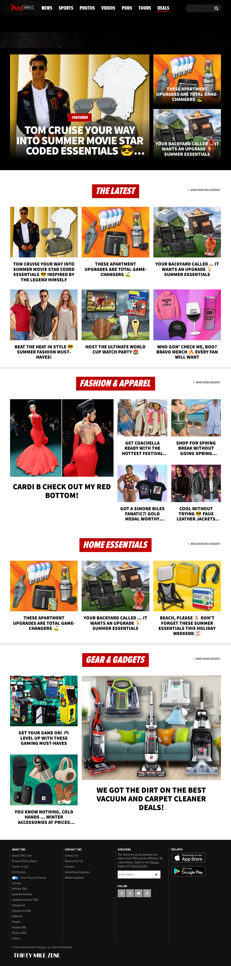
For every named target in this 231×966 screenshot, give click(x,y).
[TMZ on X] (18, 7)
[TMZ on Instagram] (33, 7)
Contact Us (71, 855)
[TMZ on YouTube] (139, 893)
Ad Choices (19, 872)
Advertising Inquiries (77, 872)
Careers (69, 866)
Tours (174, 40)
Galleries (17, 916)
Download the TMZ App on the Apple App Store (188, 858)
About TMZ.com (22, 855)
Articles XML (20, 888)
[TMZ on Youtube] (25, 7)
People (16, 921)
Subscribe (156, 874)
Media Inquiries (74, 877)
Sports (50, 40)
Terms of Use (20, 866)
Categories (18, 905)
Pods (146, 40)
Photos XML (19, 932)
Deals (204, 40)
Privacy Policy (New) (24, 861)
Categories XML (21, 910)
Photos (83, 40)
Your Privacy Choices (29, 877)
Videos (116, 40)
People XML (19, 927)
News (19, 40)
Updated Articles (22, 894)
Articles (16, 883)
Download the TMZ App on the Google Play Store (188, 871)
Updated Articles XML (25, 899)
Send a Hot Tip (74, 861)
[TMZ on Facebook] (13, 7)
